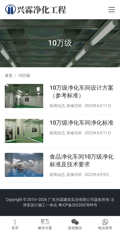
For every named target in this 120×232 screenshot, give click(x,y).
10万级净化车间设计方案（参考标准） (82, 91)
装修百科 (74, 106)
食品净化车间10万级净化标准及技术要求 (82, 160)
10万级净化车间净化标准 (82, 122)
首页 (8, 75)
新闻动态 (57, 106)
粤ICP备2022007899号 (77, 205)
